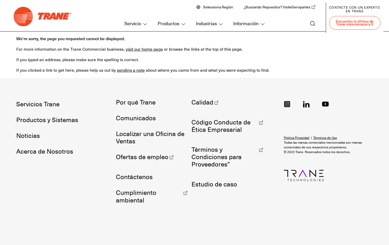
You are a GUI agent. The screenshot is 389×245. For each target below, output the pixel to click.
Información (246, 23)
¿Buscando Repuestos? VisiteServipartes (277, 7)
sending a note (131, 70)
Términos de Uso (325, 138)
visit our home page (144, 49)
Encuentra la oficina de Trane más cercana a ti (355, 23)
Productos (168, 23)
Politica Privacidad (296, 138)
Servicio (132, 23)
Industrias (206, 23)
